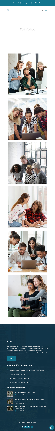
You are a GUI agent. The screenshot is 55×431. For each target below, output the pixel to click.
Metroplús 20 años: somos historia (25, 392)
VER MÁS (11, 358)
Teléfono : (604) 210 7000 (17, 374)
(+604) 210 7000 (37, 3)
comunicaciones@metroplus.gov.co (20, 378)
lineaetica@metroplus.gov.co (22, 3)
